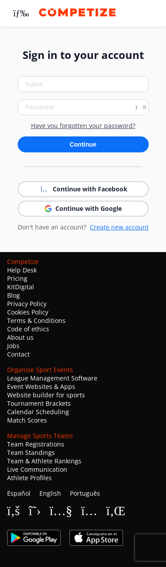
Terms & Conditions (36, 320)
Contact (18, 354)
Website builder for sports (46, 395)
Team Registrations (35, 444)
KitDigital (20, 287)
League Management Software (52, 378)
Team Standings (31, 452)
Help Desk (22, 270)
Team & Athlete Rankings (44, 461)
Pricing (17, 278)
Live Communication (37, 469)
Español (19, 493)
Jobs (13, 346)
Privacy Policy (26, 303)
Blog (13, 295)
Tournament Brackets (39, 403)
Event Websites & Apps (41, 386)
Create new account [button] (119, 227)
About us (20, 337)
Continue (83, 144)
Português (85, 493)
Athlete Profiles (29, 478)
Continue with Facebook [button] (83, 189)
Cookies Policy (27, 312)
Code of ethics (28, 329)
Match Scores (27, 420)
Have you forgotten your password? (83, 125)
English (50, 493)
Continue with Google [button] (83, 208)
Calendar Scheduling (38, 412)
